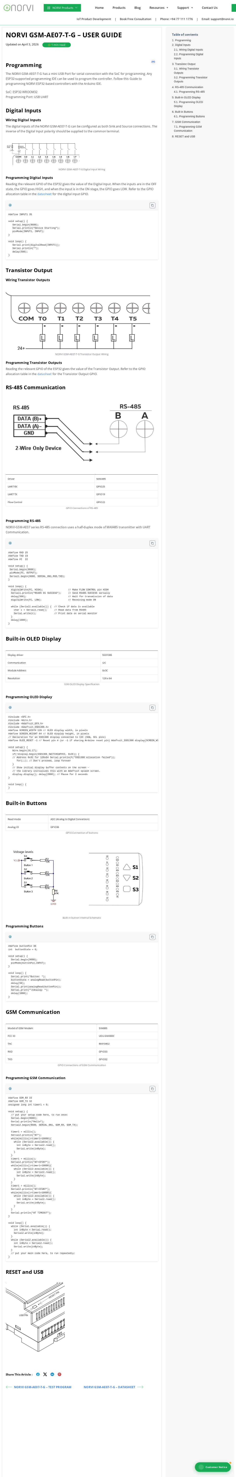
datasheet (44, 194)
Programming (183, 40)
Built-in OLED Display (188, 97)
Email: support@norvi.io (218, 19)
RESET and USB (185, 136)
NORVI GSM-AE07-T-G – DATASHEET (113, 1387)
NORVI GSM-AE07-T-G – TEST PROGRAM (39, 1387)
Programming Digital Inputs (188, 56)
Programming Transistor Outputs (190, 79)
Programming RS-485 (192, 91)
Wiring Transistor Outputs (186, 70)
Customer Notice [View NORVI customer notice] (213, 1467)
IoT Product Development (94, 19)
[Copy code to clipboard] (152, 205)
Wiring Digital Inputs (191, 49)
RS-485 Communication (189, 87)
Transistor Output (185, 64)
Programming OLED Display (188, 104)
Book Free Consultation (135, 19)
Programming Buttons (192, 116)
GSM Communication (187, 121)
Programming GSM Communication (188, 128)
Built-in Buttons (184, 111)
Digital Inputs (183, 44)
